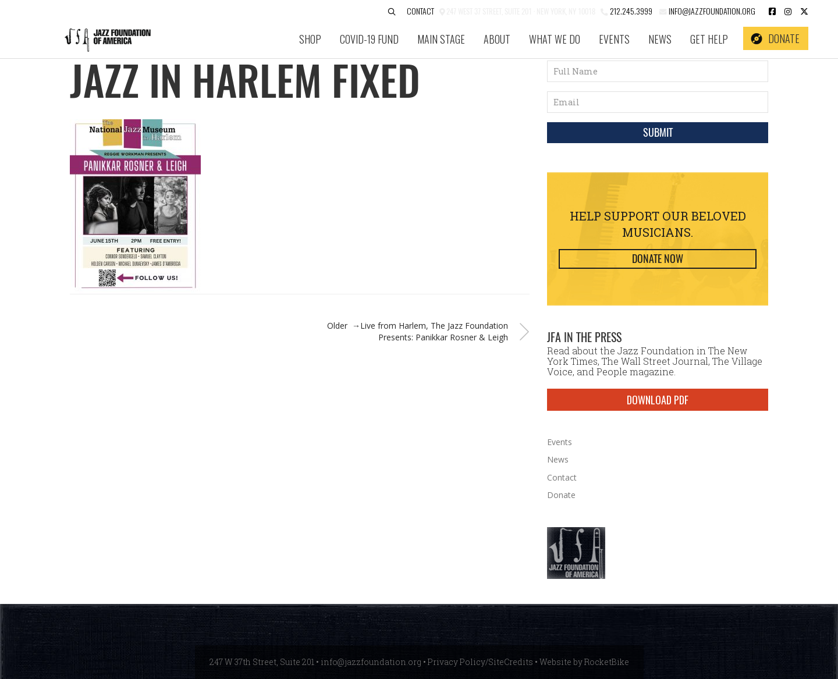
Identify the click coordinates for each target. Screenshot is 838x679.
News (660, 39)
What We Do (554, 39)
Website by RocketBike (584, 661)
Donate (784, 38)
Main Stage (441, 39)
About (497, 39)
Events (614, 39)
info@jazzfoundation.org (711, 11)
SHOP (310, 39)
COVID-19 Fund (369, 39)
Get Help (709, 39)
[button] (391, 12)
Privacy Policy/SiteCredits (480, 661)
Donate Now (657, 258)
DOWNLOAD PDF (657, 399)
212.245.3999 (631, 11)
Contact (420, 11)
